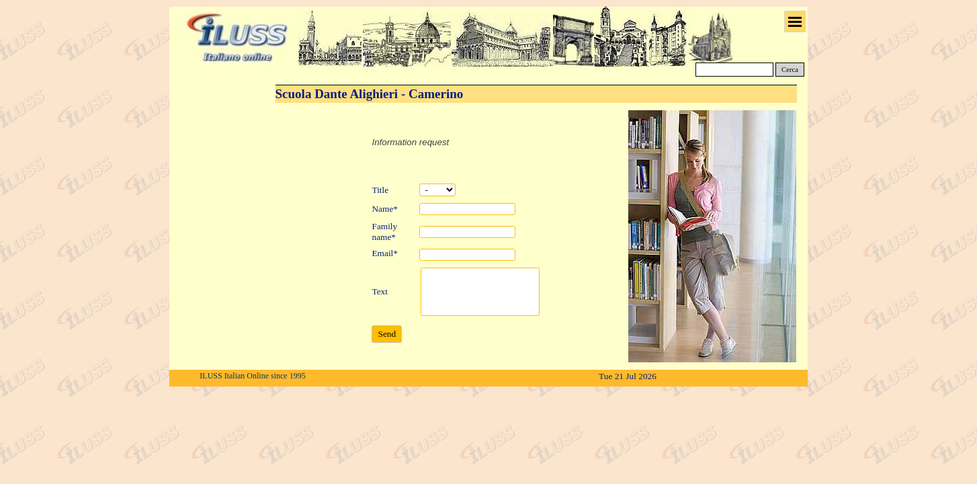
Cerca (789, 69)
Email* (385, 253)
